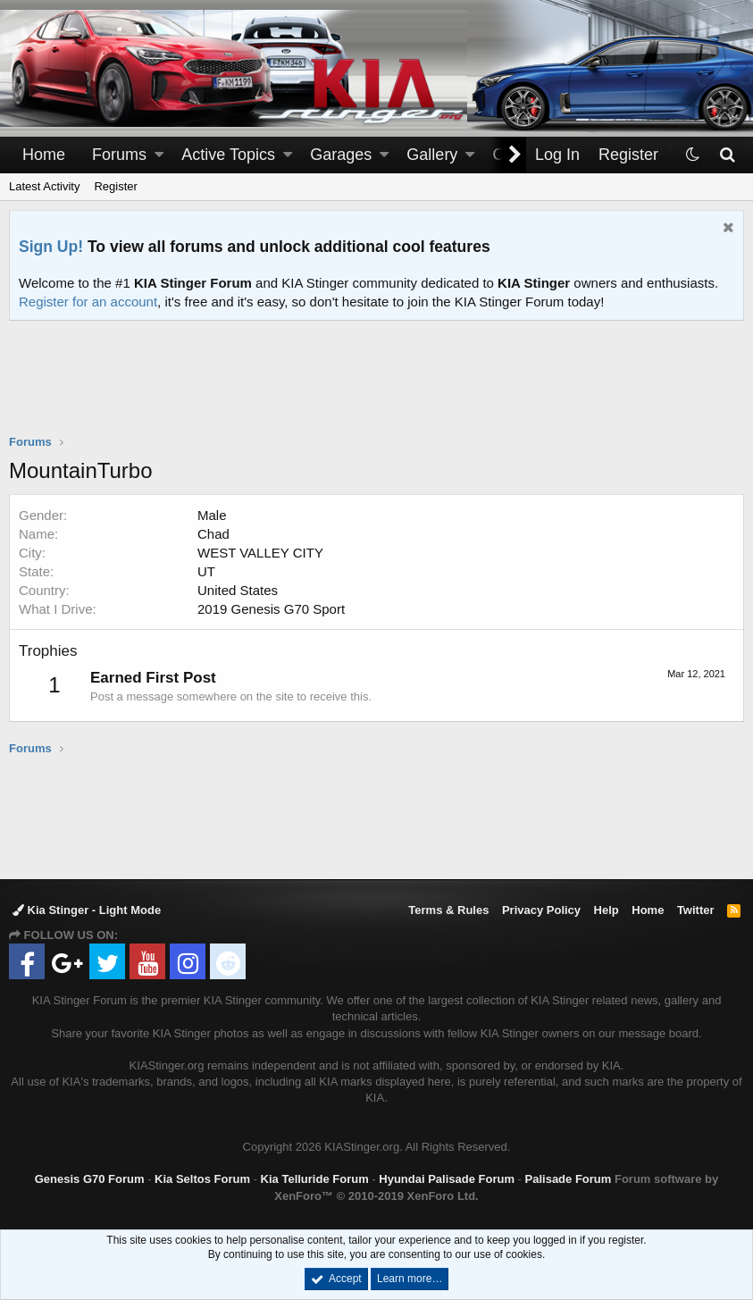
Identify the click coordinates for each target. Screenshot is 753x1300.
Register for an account (88, 301)
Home (43, 155)
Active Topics (228, 155)
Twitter (696, 910)
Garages (341, 155)
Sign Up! (51, 247)
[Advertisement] (377, 388)
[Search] (726, 155)
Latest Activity (44, 186)
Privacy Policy (541, 910)
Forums (119, 155)
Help (606, 910)
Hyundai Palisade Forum (447, 1179)
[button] (159, 155)
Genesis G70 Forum (90, 1179)
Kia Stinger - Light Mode (87, 910)
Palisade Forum (568, 1179)
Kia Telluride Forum (315, 1179)
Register (115, 186)
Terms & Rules (448, 910)
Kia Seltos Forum (202, 1179)
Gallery (431, 155)
